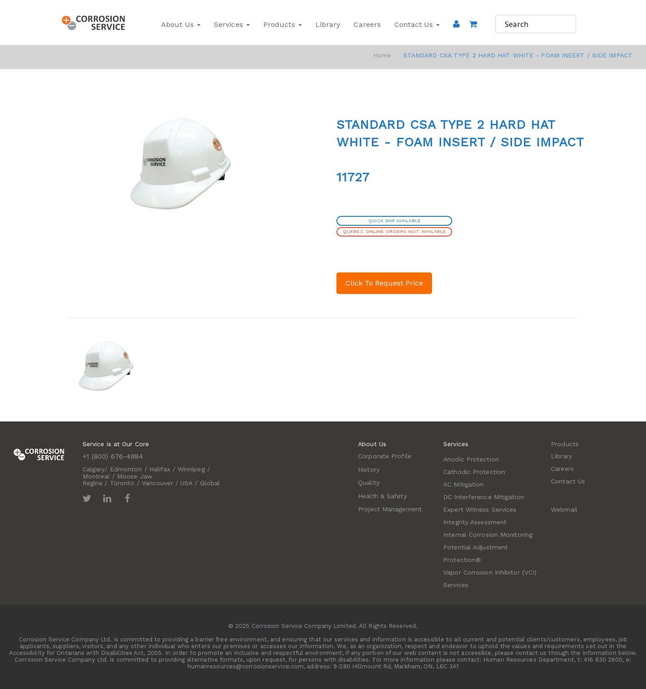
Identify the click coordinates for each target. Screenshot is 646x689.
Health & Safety (382, 496)
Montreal (96, 476)
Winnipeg (191, 469)
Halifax (159, 469)
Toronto (122, 483)
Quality (369, 482)
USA (186, 483)
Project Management (390, 509)
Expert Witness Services (479, 509)
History (369, 469)
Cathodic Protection (474, 471)
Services (232, 24)
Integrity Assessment (474, 522)
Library (327, 24)
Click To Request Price (384, 283)
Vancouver (157, 483)
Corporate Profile (384, 456)
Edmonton (126, 469)
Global (210, 483)
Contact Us (417, 24)
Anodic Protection (471, 459)
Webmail (564, 509)
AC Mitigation (463, 484)
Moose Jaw (135, 476)
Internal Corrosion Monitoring (488, 534)
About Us (181, 24)
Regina (93, 483)
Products (282, 24)
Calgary (94, 469)
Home (382, 55)
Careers (367, 24)
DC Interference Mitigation (483, 496)
